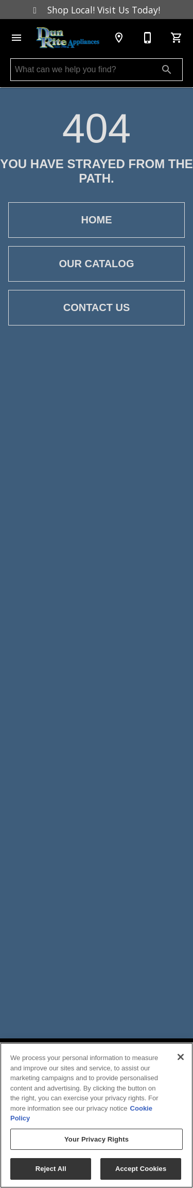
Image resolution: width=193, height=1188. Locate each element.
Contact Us (96, 307)
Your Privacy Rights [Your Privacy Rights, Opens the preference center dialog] (96, 1139)
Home (96, 220)
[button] (16, 37)
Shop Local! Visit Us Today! (96, 10)
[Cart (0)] (176, 37)
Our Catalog (96, 264)
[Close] (180, 1057)
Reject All (51, 1169)
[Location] (119, 37)
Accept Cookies (140, 1169)
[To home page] (67, 38)
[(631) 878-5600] (147, 37)
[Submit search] (166, 69)
